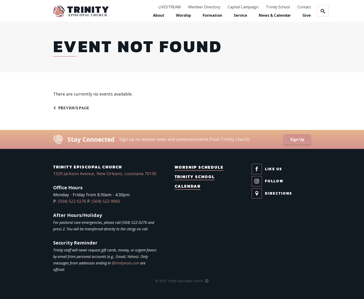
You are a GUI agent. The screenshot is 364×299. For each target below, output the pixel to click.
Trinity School (278, 7)
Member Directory (204, 7)
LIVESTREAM (169, 7)
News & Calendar (275, 15)
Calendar (188, 186)
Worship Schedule (199, 167)
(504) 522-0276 (72, 201)
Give (306, 15)
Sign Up (297, 139)
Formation (212, 15)
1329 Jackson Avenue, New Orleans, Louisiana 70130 (104, 173)
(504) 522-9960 (106, 201)
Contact (304, 7)
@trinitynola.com (125, 263)
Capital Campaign (243, 7)
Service (240, 15)
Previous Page (73, 108)
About (158, 15)
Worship (183, 15)
